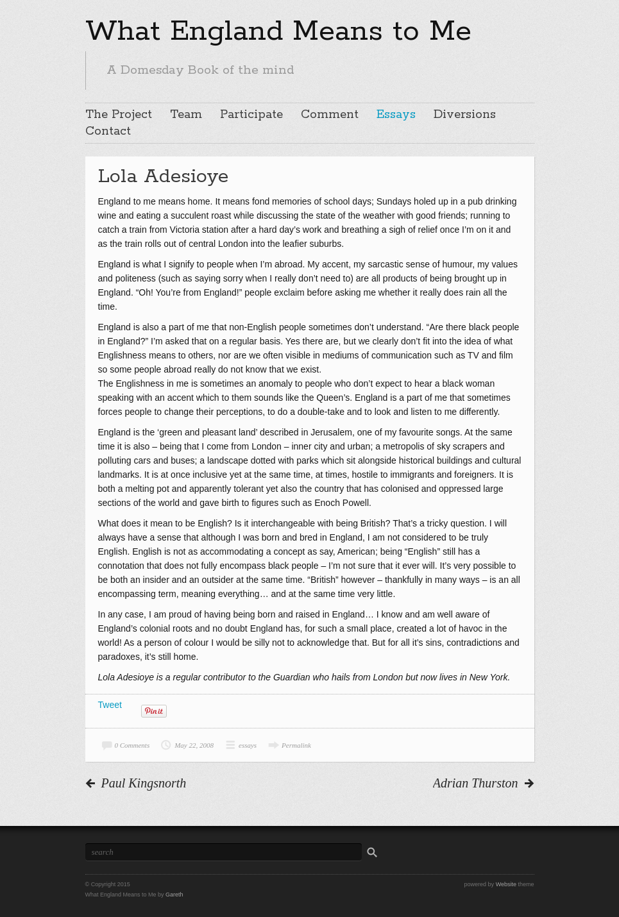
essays (248, 745)
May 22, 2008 (194, 745)
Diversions (465, 114)
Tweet (110, 705)
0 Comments (132, 745)
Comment (330, 114)
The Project (118, 114)
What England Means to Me (278, 31)
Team (186, 114)
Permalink (296, 745)
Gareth (174, 894)
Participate (251, 114)
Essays (396, 114)
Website (506, 884)
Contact (108, 131)
